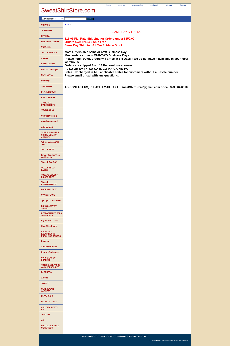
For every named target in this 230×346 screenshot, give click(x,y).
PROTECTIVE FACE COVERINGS (50, 327)
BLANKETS (46, 272)
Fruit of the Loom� (50, 42)
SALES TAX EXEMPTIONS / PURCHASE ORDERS (51, 234)
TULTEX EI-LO (47, 110)
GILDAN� (45, 25)
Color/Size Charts (49, 226)
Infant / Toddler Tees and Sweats (50, 156)
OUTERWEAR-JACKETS (47, 290)
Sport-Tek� (46, 86)
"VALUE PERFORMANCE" (49, 183)
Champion (46, 47)
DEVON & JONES (49, 302)
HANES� (45, 36)
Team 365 (45, 314)
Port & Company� (49, 69)
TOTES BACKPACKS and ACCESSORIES (50, 266)
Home (67, 24)
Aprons (44, 278)
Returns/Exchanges (50, 252)
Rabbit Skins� (48, 97)
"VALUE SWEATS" (49, 52)
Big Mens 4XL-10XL (50, 220)
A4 (42, 320)
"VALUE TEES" (48, 149)
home (109, 5)
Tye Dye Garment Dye (51, 200)
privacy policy (137, 5)
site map (169, 5)
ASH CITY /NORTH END (49, 308)
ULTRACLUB (47, 296)
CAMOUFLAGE (48, 195)
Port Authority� (48, 92)
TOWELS (45, 283)
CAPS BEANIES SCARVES (48, 259)
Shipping (45, 241)
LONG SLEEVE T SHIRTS (49, 207)
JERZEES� (46, 30)
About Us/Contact (49, 247)
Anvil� (44, 58)
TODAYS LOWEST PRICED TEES (49, 176)
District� (45, 81)
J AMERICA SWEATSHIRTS (48, 104)
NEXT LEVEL (47, 75)
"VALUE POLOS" (49, 162)
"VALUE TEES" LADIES (48, 169)
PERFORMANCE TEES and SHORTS (51, 214)
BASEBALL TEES (49, 189)
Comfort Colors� (49, 116)
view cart (183, 5)
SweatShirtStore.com (68, 10)
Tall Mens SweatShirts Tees (51, 143)
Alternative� (47, 127)
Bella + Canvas (48, 64)
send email (154, 5)
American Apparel (49, 121)
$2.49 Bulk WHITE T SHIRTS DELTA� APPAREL (50, 134)
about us (121, 5)
